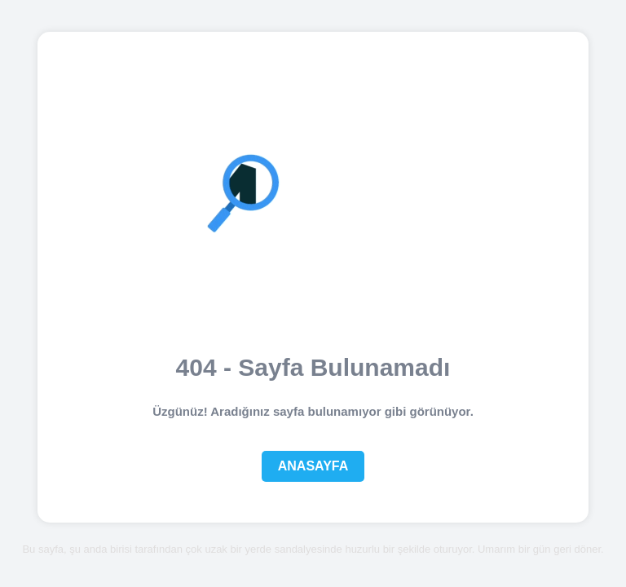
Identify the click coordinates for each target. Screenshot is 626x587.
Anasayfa (313, 466)
